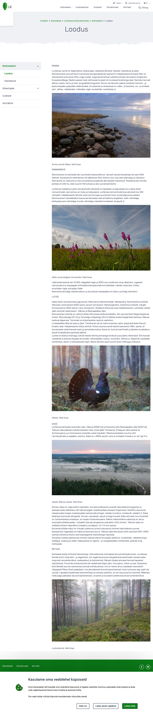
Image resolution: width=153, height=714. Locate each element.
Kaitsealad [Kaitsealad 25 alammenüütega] (65, 7)
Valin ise (83, 706)
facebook (141, 667)
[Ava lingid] (118, 3)
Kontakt (127, 7)
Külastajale (8, 88)
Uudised (98, 7)
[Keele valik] (149, 3)
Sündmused (112, 7)
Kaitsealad (56, 21)
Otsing (145, 7)
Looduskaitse (82, 7)
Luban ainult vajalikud (105, 706)
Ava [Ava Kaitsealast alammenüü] (38, 66)
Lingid (118, 3)
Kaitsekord (10, 81)
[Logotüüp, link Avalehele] (7, 6)
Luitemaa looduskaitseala (76, 21)
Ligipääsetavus (134, 3)
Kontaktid (8, 103)
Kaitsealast (97, 21)
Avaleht (44, 21)
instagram (148, 667)
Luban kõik (130, 706)
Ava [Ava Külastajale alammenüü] (38, 88)
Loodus (8, 73)
